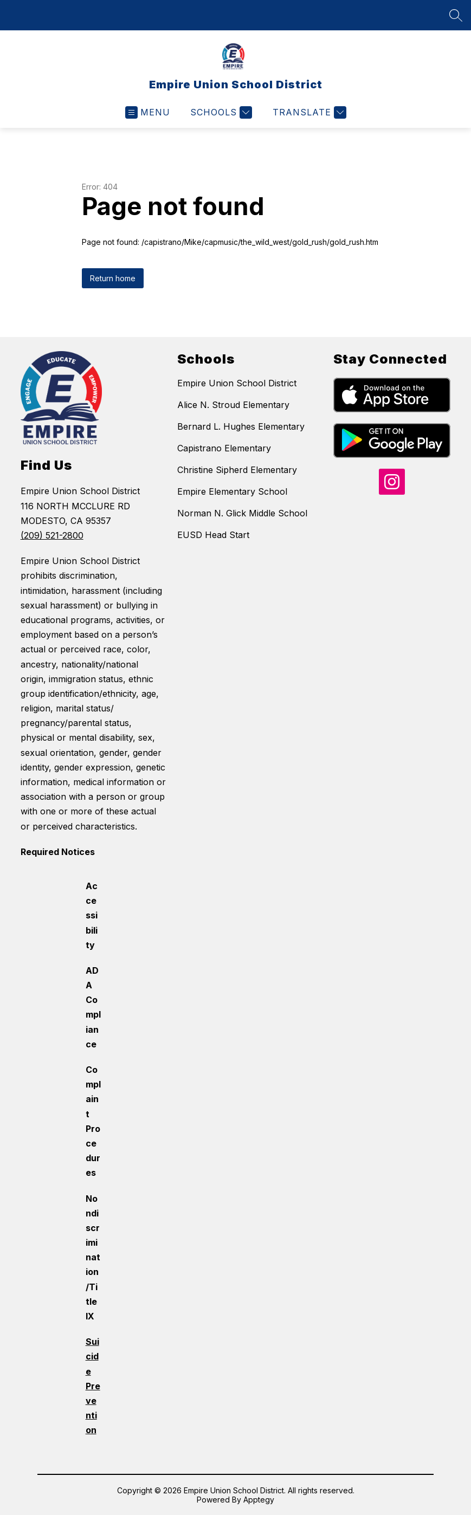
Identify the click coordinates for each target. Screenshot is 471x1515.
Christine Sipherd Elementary (237, 469)
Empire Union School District (236, 383)
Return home (113, 278)
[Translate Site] (308, 112)
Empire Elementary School (232, 491)
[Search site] (455, 15)
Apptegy (258, 1499)
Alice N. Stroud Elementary (233, 404)
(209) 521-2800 (52, 535)
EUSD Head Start (213, 534)
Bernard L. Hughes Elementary (241, 426)
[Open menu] (147, 112)
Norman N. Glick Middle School (242, 513)
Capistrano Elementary (224, 448)
